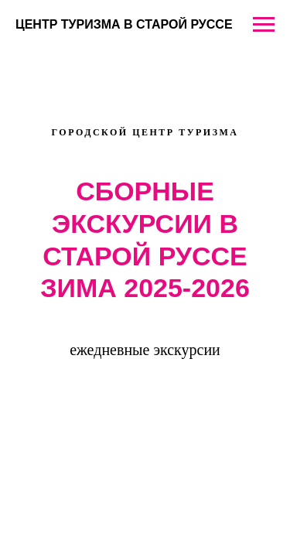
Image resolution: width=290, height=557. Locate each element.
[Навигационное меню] (264, 24)
